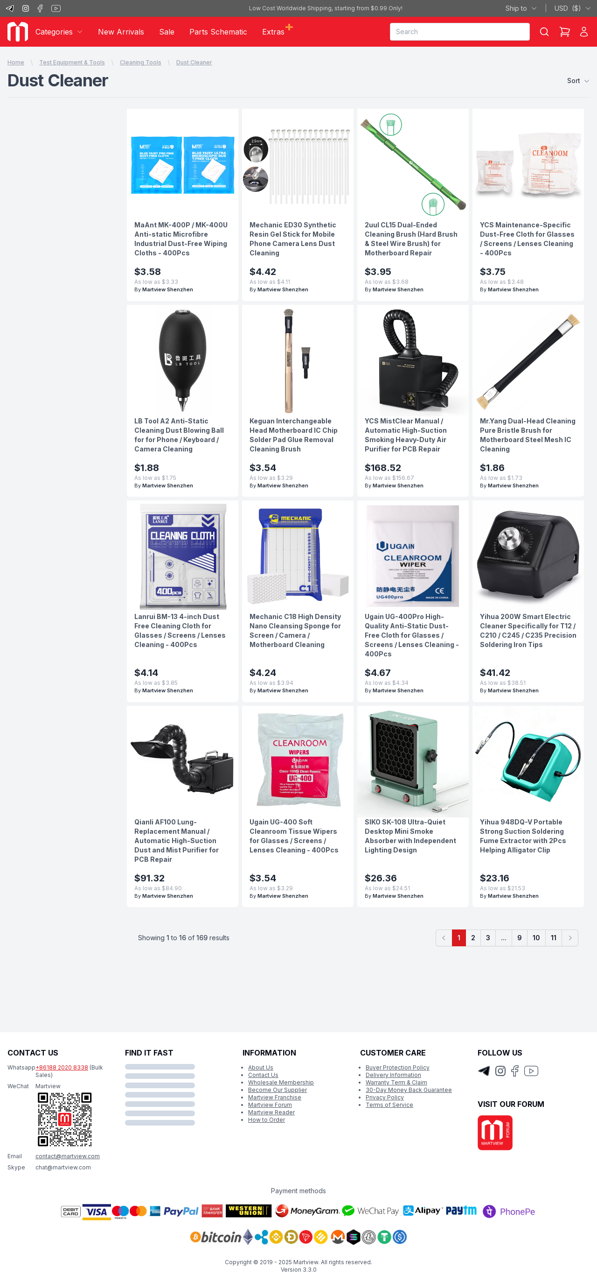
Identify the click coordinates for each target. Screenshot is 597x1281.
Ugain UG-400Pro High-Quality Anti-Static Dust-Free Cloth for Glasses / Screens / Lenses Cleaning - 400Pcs (412, 635)
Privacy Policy (385, 1097)
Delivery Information (393, 1074)
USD (573, 8)
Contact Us (263, 1074)
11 (553, 938)
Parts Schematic (218, 31)
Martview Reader (271, 1112)
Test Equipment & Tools (72, 62)
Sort (578, 80)
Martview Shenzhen (167, 289)
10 (536, 938)
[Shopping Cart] (565, 32)
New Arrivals (121, 31)
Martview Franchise (274, 1097)
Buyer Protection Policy (398, 1067)
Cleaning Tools (140, 62)
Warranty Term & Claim (396, 1082)
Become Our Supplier (277, 1089)
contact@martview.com (67, 1156)
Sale (166, 31)
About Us (260, 1067)
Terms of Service (389, 1104)
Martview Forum (270, 1104)
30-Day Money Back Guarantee (409, 1089)
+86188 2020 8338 (61, 1067)
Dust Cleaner (194, 62)
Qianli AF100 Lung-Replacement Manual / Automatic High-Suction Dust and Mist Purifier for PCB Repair (176, 840)
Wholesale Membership (281, 1082)
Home (15, 62)
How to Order (266, 1119)
